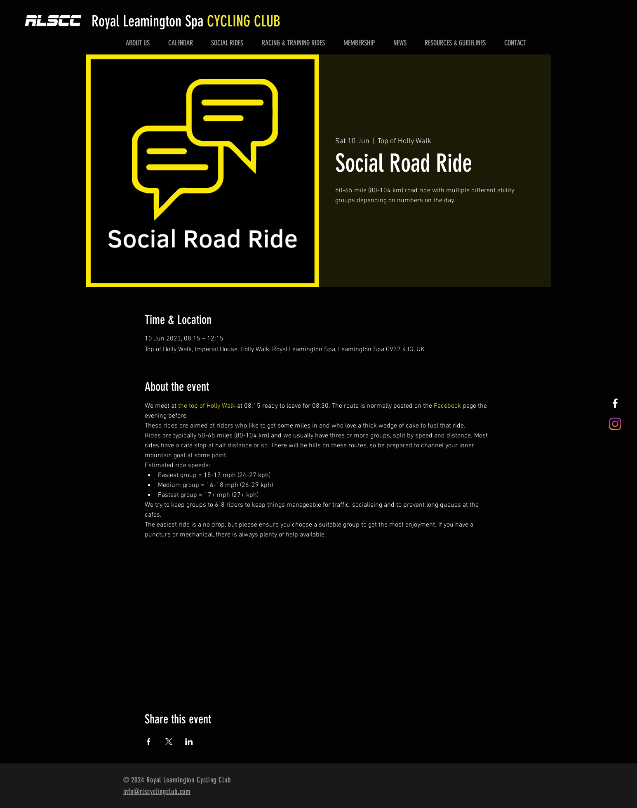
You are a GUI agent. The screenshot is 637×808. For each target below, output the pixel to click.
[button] (138, 43)
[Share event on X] (169, 741)
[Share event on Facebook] (149, 741)
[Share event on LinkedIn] (189, 741)
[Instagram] (615, 424)
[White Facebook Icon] (615, 403)
